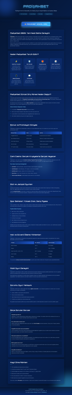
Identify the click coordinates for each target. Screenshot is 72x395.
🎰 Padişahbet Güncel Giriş (36, 24)
